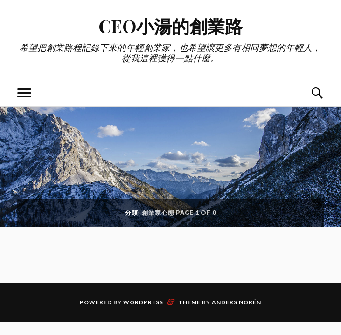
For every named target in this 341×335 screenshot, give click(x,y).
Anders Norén (236, 302)
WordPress (143, 302)
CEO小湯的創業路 (170, 26)
